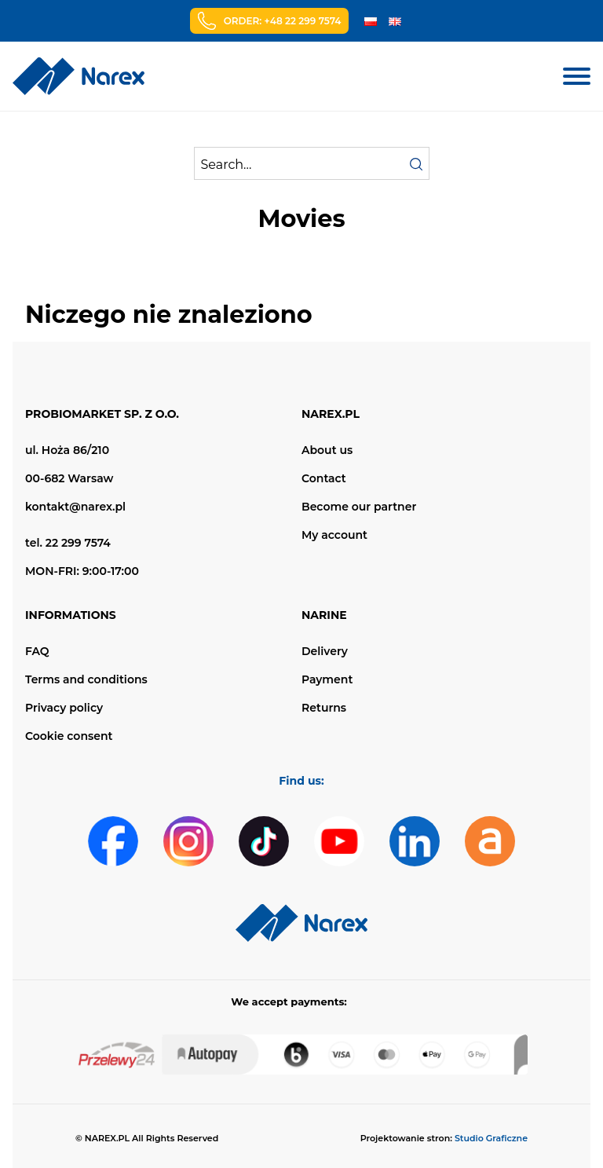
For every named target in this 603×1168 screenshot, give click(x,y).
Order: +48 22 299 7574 (283, 21)
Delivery (325, 651)
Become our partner (359, 507)
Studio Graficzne (491, 1138)
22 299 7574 (78, 543)
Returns (324, 708)
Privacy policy (64, 708)
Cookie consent (68, 736)
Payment (327, 679)
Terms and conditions (86, 679)
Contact (324, 478)
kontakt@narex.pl (75, 507)
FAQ (37, 651)
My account (334, 535)
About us (327, 450)
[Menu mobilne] (576, 76)
